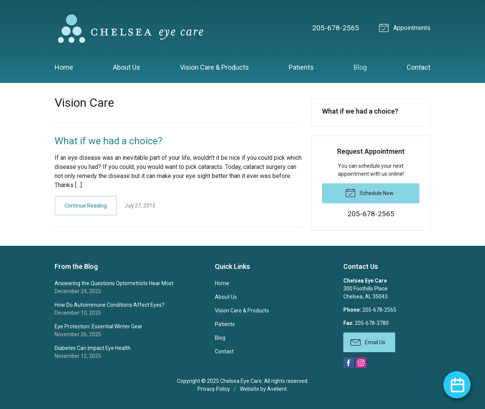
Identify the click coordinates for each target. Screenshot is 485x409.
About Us (126, 67)
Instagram (361, 362)
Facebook (348, 362)
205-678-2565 (335, 27)
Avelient (277, 389)
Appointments (405, 27)
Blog (360, 67)
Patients (301, 67)
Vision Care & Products (214, 67)
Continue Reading (85, 206)
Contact (418, 67)
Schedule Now (369, 192)
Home (64, 67)
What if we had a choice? (108, 141)
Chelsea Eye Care (241, 381)
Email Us (367, 342)
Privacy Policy (213, 389)
